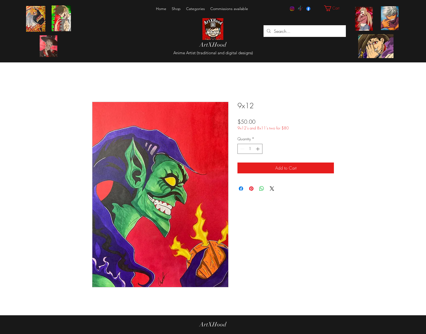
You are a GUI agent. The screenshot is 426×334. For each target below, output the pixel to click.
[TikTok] (300, 8)
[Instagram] (292, 8)
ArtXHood (212, 44)
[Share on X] (272, 188)
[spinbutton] (250, 149)
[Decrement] (241, 149)
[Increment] (258, 149)
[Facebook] (308, 8)
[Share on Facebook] (241, 188)
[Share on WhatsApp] (261, 188)
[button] (195, 8)
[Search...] (304, 31)
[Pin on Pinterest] (251, 188)
